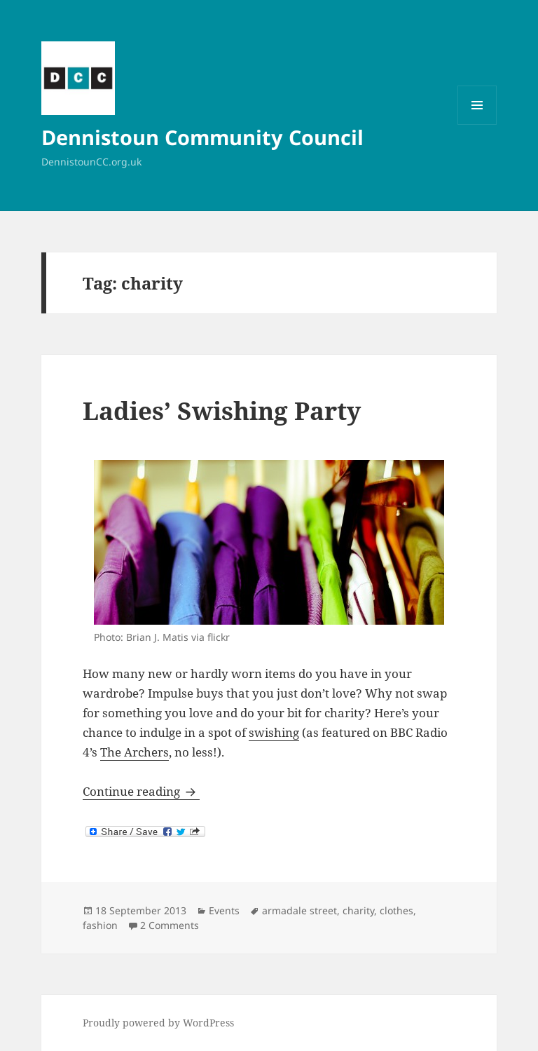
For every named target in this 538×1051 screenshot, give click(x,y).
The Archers (134, 752)
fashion (100, 925)
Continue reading (141, 791)
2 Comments (169, 925)
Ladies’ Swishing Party (222, 410)
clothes (396, 910)
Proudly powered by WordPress (158, 1022)
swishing (274, 732)
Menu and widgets (477, 124)
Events (224, 910)
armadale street (299, 910)
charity (358, 910)
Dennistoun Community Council (202, 137)
